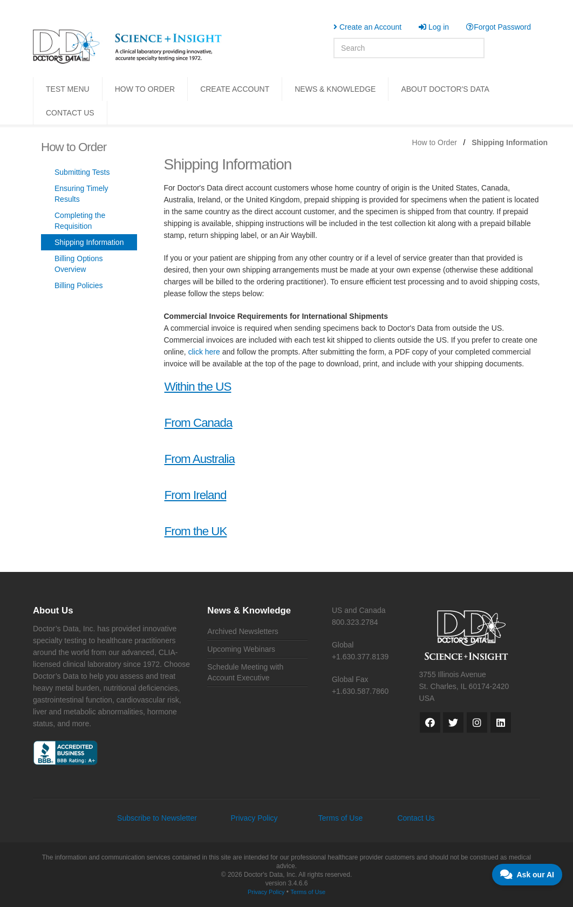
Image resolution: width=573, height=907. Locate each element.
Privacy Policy (253, 818)
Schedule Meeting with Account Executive (245, 672)
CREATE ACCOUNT (234, 89)
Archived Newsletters (242, 631)
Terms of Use (340, 818)
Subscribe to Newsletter (157, 818)
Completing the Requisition (79, 220)
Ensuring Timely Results (81, 193)
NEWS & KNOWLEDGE (335, 89)
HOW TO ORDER (145, 89)
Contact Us (415, 818)
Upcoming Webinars (241, 649)
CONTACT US (70, 112)
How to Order (434, 142)
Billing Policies (78, 285)
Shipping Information (89, 242)
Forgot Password (498, 27)
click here (204, 351)
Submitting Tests (82, 172)
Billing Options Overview (78, 264)
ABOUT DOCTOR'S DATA (445, 89)
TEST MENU (68, 89)
